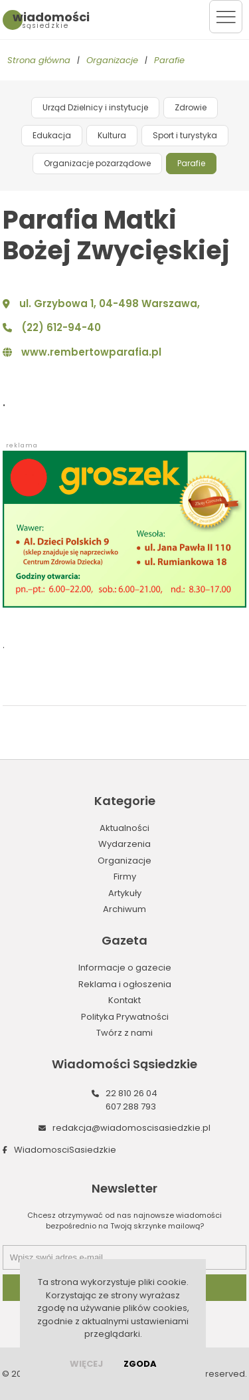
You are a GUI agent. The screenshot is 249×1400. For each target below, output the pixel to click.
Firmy (125, 876)
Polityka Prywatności (125, 1016)
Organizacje (112, 60)
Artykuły (124, 893)
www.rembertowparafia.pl (91, 352)
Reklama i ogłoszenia (124, 984)
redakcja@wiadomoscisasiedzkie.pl (131, 1127)
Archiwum (124, 909)
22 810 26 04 (131, 1093)
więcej (86, 1363)
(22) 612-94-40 (61, 327)
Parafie (169, 60)
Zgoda (140, 1363)
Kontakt (124, 1000)
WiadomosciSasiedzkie (65, 1149)
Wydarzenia (124, 844)
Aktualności (124, 828)
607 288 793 (131, 1106)
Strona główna (38, 60)
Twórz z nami (124, 1032)
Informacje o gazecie (124, 967)
